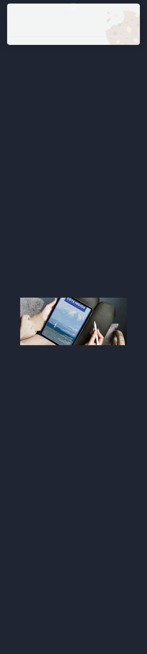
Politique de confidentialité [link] (73, 41)
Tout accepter (73, 16)
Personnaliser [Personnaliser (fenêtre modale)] (73, 32)
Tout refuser (73, 24)
